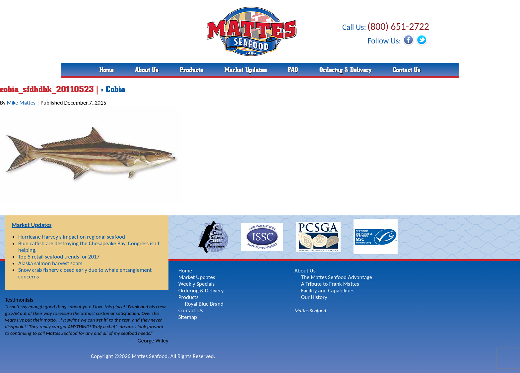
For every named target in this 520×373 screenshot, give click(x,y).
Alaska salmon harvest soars (50, 263)
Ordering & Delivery (345, 70)
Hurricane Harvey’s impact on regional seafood (71, 236)
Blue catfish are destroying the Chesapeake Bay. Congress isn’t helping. (89, 247)
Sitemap (187, 317)
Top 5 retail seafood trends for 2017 (58, 256)
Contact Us (407, 70)
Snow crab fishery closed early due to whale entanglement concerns (85, 273)
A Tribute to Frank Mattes (330, 283)
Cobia (112, 89)
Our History (314, 297)
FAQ (293, 70)
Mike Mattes (21, 102)
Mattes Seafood (310, 311)
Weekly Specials (196, 283)
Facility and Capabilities (328, 290)
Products (191, 70)
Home (106, 70)
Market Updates (246, 70)
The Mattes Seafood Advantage (336, 277)
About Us (147, 70)
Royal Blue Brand (204, 303)
